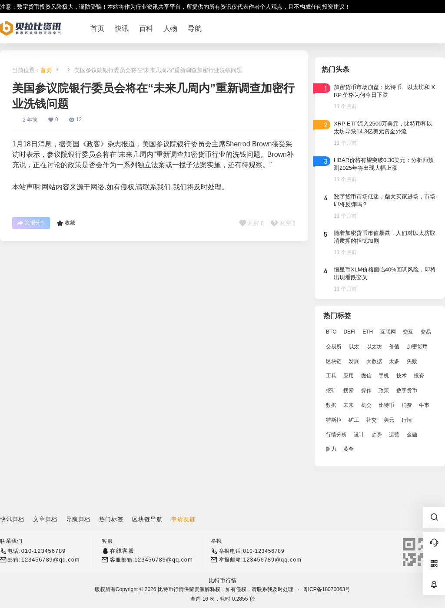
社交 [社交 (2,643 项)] (371, 420)
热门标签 (111, 519)
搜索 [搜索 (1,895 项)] (348, 390)
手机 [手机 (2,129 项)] (384, 376)
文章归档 (45, 519)
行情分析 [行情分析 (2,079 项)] (336, 435)
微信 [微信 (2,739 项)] (366, 376)
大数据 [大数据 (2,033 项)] (374, 361)
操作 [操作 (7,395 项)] (366, 390)
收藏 (65, 223)
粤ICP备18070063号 (326, 589)
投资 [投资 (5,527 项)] (419, 376)
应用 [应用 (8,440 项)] (348, 376)
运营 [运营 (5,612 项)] (394, 435)
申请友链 (183, 519)
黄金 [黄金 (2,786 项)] (348, 449)
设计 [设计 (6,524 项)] (359, 435)
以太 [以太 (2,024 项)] (354, 347)
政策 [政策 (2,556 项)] (384, 390)
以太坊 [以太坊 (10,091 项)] (374, 347)
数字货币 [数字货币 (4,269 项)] (406, 390)
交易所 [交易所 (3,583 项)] (334, 347)
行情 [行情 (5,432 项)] (407, 420)
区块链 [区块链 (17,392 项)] (334, 361)
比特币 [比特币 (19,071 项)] (386, 405)
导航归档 (78, 519)
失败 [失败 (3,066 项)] (412, 361)
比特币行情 (223, 580)
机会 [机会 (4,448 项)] (366, 405)
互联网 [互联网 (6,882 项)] (388, 332)
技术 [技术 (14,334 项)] (401, 376)
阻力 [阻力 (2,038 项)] (331, 449)
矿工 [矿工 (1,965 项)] (354, 420)
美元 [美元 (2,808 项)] (389, 420)
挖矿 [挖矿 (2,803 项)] (331, 390)
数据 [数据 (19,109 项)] (331, 405)
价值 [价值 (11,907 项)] (394, 347)
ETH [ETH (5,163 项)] (367, 332)
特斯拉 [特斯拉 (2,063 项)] (334, 420)
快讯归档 (12, 519)
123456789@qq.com (50, 559)
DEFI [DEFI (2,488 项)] (349, 332)
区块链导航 (147, 519)
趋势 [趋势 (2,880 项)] (377, 435)
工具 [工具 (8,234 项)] (331, 376)
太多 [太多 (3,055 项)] (394, 361)
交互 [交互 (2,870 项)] (408, 332)
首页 (46, 70)
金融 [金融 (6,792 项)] (412, 435)
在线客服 (122, 551)
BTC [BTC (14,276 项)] (331, 332)
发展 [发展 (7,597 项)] (354, 361)
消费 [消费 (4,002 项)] (407, 405)
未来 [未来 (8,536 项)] (348, 405)
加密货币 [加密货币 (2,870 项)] (417, 347)
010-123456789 (43, 551)
